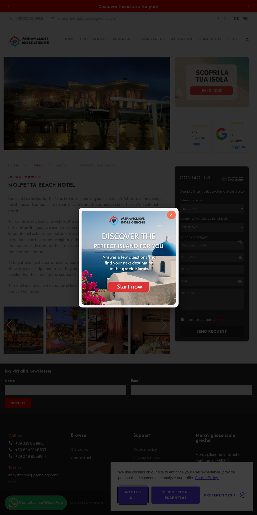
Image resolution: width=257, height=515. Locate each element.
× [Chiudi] (171, 215)
